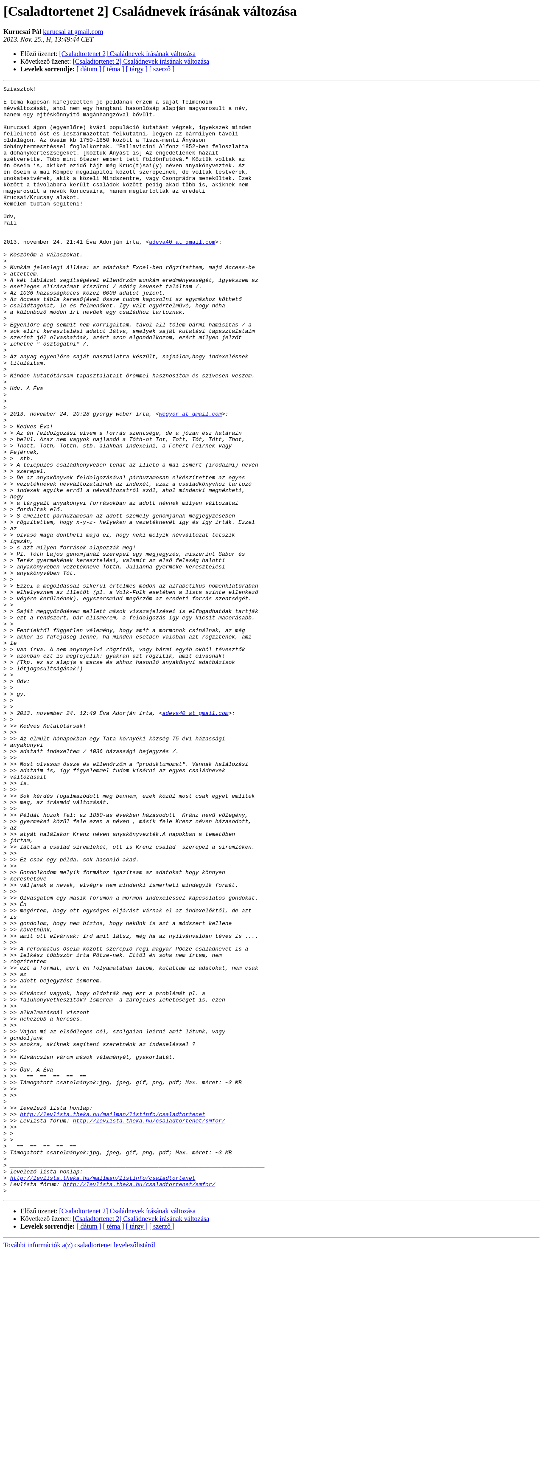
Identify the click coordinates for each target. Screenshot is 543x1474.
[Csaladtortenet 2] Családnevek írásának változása (127, 53)
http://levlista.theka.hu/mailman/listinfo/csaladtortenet (112, 1320)
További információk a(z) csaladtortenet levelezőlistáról (79, 1466)
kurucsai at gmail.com (73, 31)
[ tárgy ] (137, 69)
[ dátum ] (88, 69)
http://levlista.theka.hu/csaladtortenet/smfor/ (149, 1328)
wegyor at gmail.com (190, 480)
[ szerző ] (162, 69)
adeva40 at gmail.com (182, 273)
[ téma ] (113, 69)
